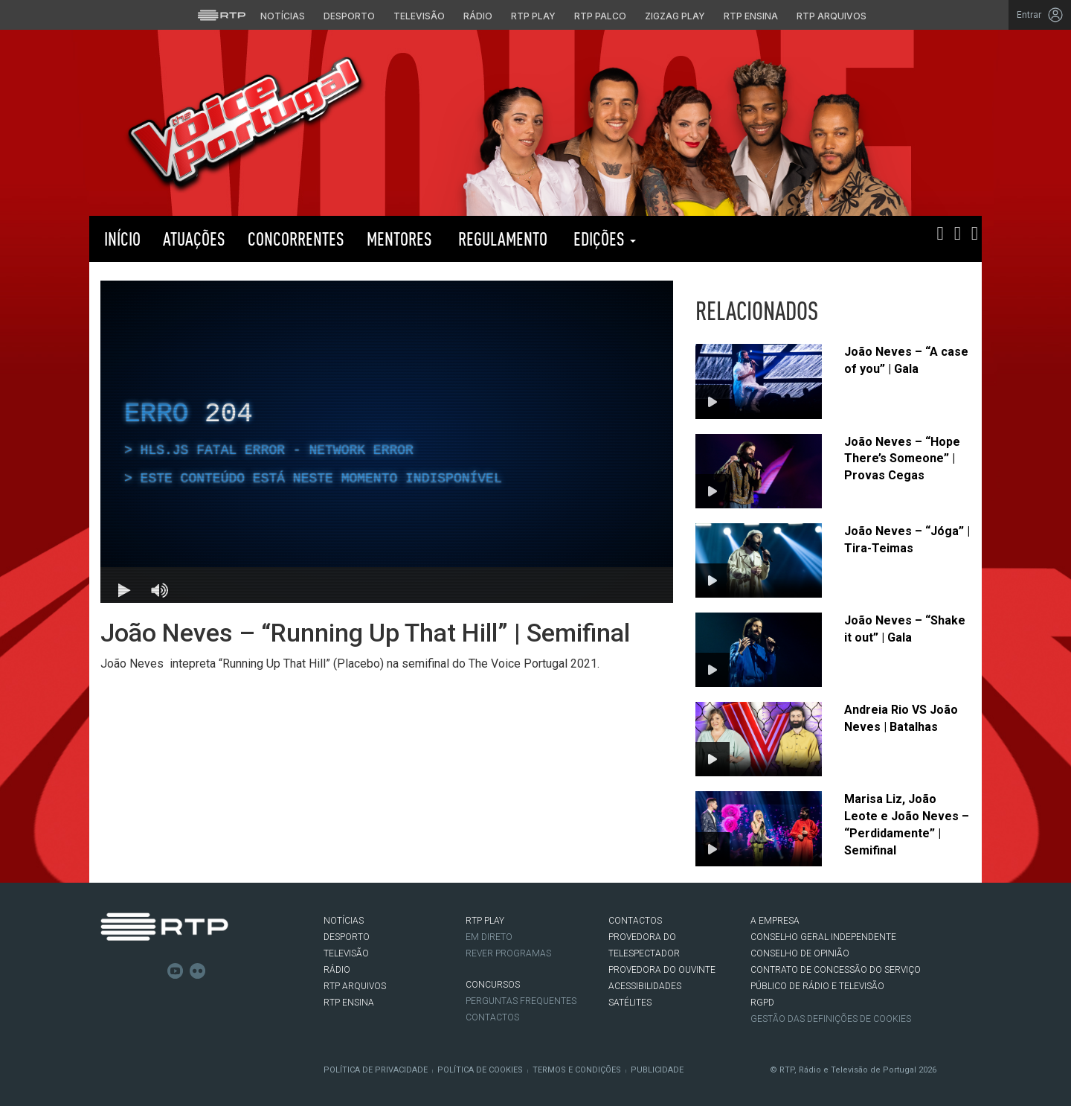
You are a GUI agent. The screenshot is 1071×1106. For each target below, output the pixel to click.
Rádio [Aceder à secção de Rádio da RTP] (477, 16)
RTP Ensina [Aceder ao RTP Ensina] (751, 16)
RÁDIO (337, 970)
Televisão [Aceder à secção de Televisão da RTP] (419, 16)
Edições (603, 238)
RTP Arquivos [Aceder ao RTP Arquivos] (831, 16)
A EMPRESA (775, 920)
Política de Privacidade (376, 1070)
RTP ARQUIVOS (355, 986)
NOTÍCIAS (344, 920)
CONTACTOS (635, 920)
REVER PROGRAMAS (508, 953)
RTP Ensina (349, 1002)
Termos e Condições (577, 1070)
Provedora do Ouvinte (661, 970)
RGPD (762, 1002)
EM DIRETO (489, 937)
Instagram (153, 971)
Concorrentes (296, 238)
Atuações (194, 238)
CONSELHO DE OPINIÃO (799, 953)
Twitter (131, 971)
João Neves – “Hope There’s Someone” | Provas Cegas (902, 459)
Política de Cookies (480, 1070)
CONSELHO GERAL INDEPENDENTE (823, 937)
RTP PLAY (721, 239)
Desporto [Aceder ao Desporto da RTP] (349, 16)
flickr (198, 971)
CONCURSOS (493, 984)
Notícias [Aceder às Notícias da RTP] (282, 16)
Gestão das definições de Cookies (830, 1019)
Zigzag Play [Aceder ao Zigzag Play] (675, 16)
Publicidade (657, 1070)
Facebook (108, 971)
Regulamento (500, 238)
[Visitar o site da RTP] (221, 15)
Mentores (399, 238)
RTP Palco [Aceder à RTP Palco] (600, 16)
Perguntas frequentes (521, 1001)
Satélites (630, 1002)
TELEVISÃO (346, 953)
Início (120, 238)
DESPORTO (347, 937)
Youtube (175, 971)
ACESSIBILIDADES (644, 986)
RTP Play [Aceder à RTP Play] (533, 16)
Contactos (492, 1017)
